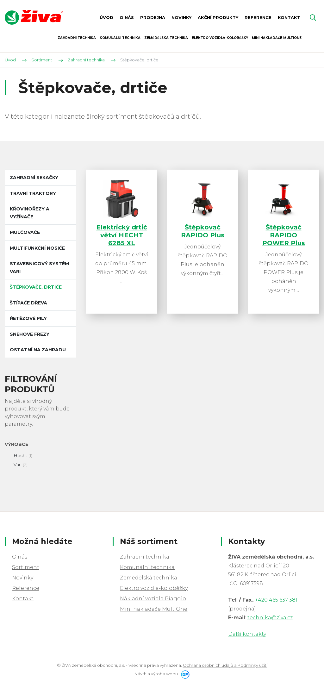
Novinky (22, 578)
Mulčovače (25, 232)
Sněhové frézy (29, 334)
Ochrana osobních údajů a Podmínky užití (225, 665)
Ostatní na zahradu (38, 350)
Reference (25, 588)
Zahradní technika (144, 557)
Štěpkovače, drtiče (36, 287)
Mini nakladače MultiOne (153, 609)
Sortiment (25, 567)
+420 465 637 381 (276, 600)
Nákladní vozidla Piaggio (153, 599)
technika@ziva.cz (270, 618)
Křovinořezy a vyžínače (29, 213)
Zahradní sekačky (34, 177)
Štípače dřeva (28, 303)
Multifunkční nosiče (37, 248)
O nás (19, 557)
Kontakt (23, 599)
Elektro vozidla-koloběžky (154, 588)
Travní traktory (33, 193)
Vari (18, 464)
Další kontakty (247, 634)
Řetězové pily (28, 318)
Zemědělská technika (148, 578)
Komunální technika (147, 567)
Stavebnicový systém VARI (39, 267)
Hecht (20, 455)
